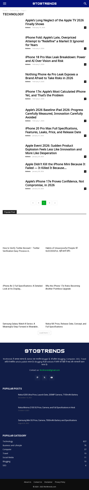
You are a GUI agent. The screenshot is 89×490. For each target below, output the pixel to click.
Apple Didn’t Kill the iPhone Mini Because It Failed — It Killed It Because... (55, 166)
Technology (14, 10)
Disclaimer (48, 482)
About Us (27, 482)
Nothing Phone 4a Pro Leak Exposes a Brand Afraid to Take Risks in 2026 (51, 76)
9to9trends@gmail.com (50, 370)
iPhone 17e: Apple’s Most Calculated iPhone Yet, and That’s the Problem (55, 93)
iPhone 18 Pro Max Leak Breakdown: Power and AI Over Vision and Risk (55, 59)
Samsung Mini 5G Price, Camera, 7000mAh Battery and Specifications (47, 420)
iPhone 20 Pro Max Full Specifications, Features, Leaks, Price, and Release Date (53, 130)
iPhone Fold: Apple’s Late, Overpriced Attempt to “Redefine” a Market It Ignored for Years (54, 41)
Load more (44, 333)
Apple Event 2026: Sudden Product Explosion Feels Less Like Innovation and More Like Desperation (53, 149)
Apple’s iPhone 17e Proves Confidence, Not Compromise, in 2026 (54, 183)
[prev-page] (33, 203)
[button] (4, 3)
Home (5, 10)
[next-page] (55, 203)
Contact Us (38, 482)
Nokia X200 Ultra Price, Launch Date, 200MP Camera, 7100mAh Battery (48, 395)
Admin (28, 27)
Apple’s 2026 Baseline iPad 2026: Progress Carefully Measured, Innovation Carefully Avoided (54, 113)
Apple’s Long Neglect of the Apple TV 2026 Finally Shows (54, 22)
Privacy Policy (60, 482)
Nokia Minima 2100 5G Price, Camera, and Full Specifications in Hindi (46, 407)
